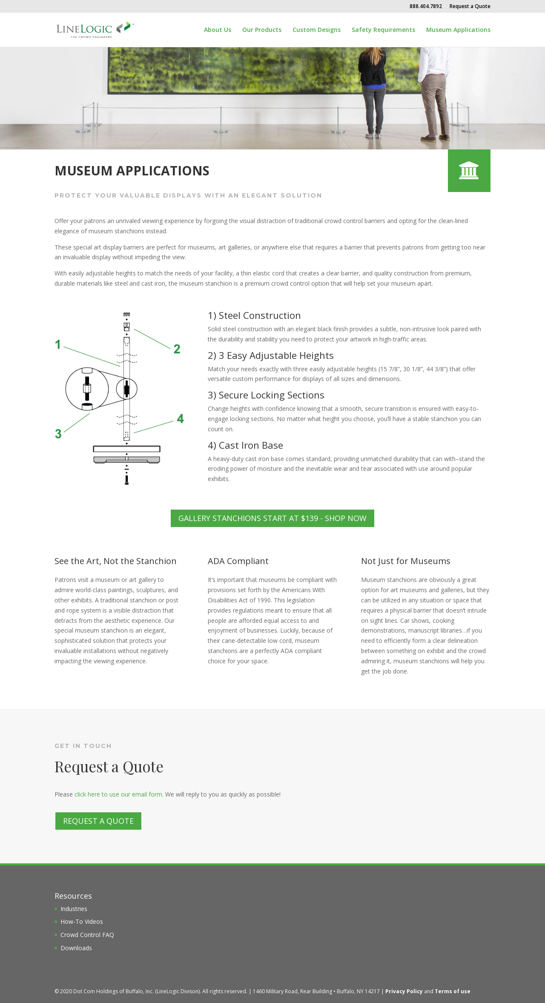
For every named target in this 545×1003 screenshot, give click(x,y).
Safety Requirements (383, 30)
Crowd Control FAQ (87, 935)
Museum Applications (458, 30)
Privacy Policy (404, 991)
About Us (217, 30)
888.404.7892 (426, 7)
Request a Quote (470, 7)
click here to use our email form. (119, 794)
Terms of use (452, 991)
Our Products (261, 30)
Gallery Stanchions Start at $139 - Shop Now (272, 518)
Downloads (76, 948)
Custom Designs (317, 30)
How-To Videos (81, 921)
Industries (73, 909)
